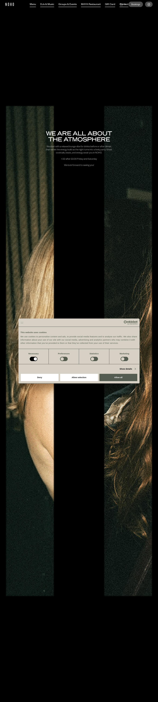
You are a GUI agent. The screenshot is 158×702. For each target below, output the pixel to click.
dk (125, 5)
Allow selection (79, 377)
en (121, 5)
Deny (39, 377)
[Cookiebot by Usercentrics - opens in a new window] (126, 323)
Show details (126, 369)
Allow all (118, 377)
